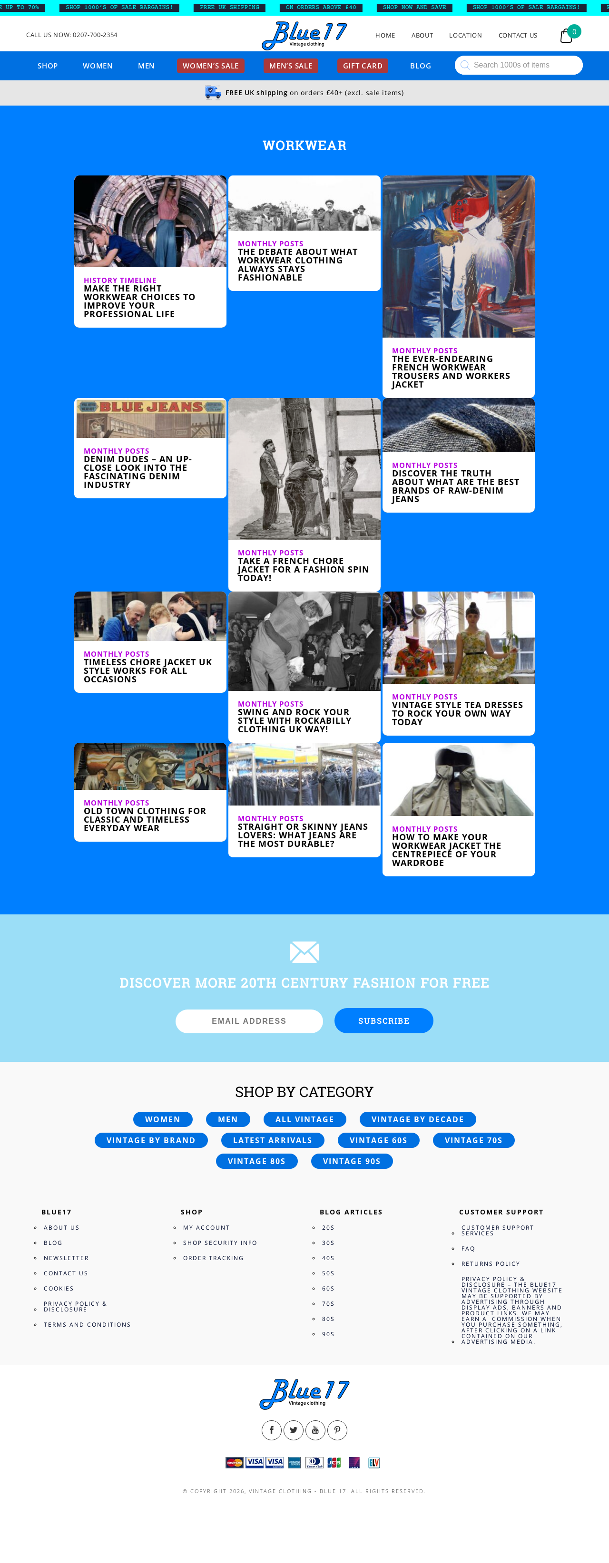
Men (146, 65)
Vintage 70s (474, 1140)
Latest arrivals (273, 1140)
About (422, 35)
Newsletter (66, 1258)
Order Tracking (213, 1258)
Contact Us (518, 35)
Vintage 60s (379, 1140)
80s (328, 1319)
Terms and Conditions (87, 1324)
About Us (62, 1227)
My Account (206, 1227)
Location (465, 35)
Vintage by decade (418, 1119)
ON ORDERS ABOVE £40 (327, 7)
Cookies (59, 1288)
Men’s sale (291, 65)
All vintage (304, 1119)
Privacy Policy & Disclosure (76, 1306)
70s (328, 1304)
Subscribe (384, 1021)
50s (328, 1273)
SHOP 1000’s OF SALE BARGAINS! (126, 7)
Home (385, 35)
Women (98, 65)
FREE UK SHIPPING (236, 7)
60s (328, 1288)
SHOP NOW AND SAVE (421, 7)
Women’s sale (211, 65)
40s (328, 1258)
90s (328, 1334)
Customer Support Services (498, 1230)
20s (328, 1227)
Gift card (363, 65)
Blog (420, 65)
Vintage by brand (151, 1140)
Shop (48, 65)
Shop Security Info (220, 1243)
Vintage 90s (352, 1161)
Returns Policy (491, 1264)
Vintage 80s (257, 1161)
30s (328, 1243)
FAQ (468, 1248)
